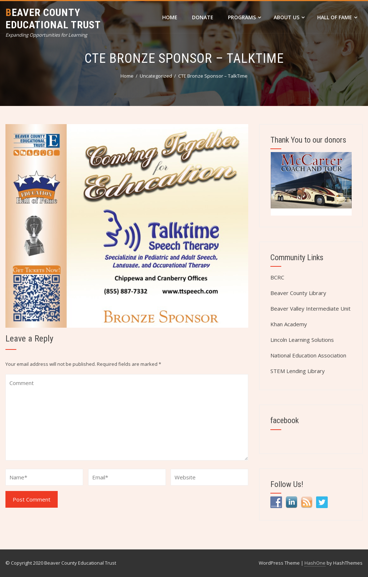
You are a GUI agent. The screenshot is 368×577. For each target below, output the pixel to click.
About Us (289, 17)
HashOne (315, 563)
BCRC (277, 277)
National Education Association (308, 355)
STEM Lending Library (297, 371)
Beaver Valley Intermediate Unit (310, 308)
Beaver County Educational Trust (53, 19)
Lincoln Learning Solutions (302, 339)
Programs (244, 17)
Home (169, 17)
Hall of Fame (337, 17)
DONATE (202, 17)
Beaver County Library (298, 292)
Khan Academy (288, 324)
